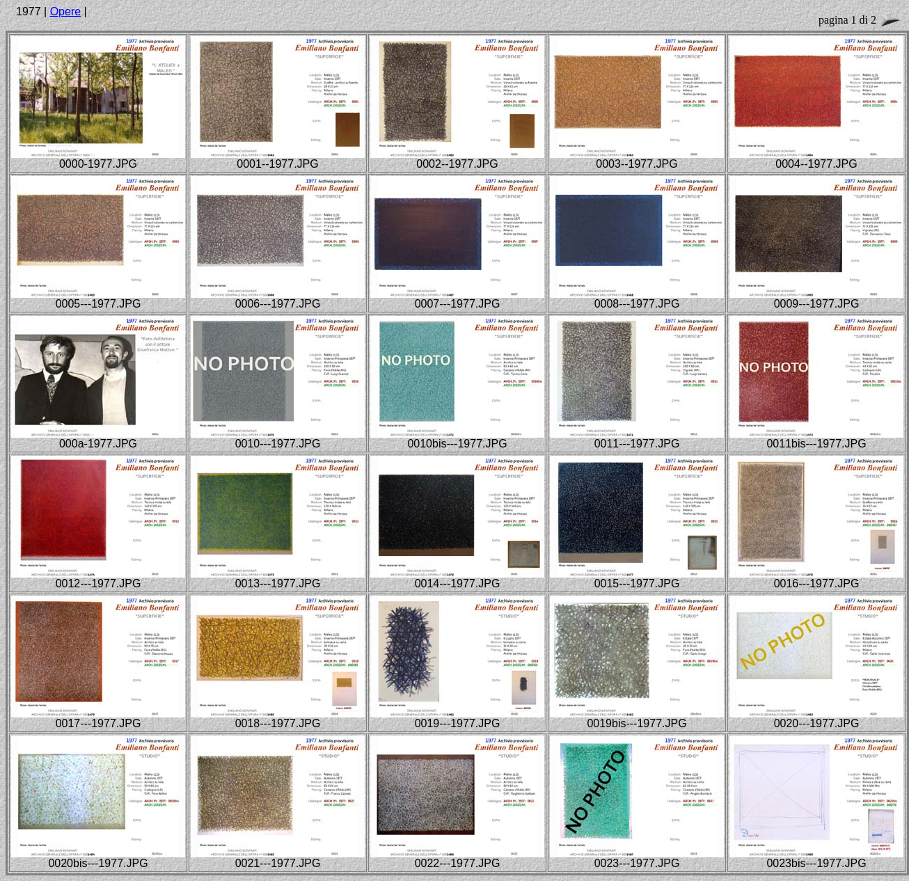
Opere (65, 11)
